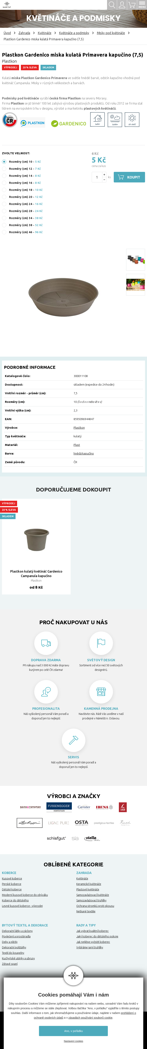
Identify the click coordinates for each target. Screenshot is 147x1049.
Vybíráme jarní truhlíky (89, 947)
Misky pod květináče (111, 33)
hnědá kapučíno (84, 453)
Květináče (44, 33)
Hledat (112, 5)
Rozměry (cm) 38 (20, 225)
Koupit (133, 177)
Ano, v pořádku (73, 1031)
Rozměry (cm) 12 (20, 168)
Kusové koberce (12, 878)
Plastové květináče (87, 889)
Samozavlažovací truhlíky (91, 900)
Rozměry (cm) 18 (20, 189)
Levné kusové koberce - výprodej (22, 905)
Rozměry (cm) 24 (20, 204)
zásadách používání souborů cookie (90, 1017)
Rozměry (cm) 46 (20, 232)
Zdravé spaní (10, 963)
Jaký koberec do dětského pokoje (97, 936)
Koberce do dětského (15, 900)
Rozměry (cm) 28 (20, 211)
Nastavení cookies (73, 1041)
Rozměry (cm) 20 (20, 196)
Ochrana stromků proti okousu (95, 905)
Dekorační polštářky (14, 947)
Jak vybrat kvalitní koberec (92, 931)
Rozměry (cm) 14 (20, 175)
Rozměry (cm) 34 (20, 218)
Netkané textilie (85, 911)
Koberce (9, 873)
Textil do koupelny (13, 952)
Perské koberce (11, 884)
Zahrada (24, 33)
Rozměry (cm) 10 (20, 161)
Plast (77, 444)
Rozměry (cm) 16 (20, 182)
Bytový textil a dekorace (25, 925)
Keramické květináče (88, 884)
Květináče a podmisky (74, 33)
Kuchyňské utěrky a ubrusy (18, 958)
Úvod (7, 33)
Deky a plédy (10, 941)
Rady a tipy (86, 925)
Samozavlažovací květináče (92, 895)
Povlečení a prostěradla (16, 936)
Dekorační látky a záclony (17, 931)
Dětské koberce (12, 889)
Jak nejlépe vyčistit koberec (93, 941)
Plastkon (79, 427)
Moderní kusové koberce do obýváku (25, 895)
